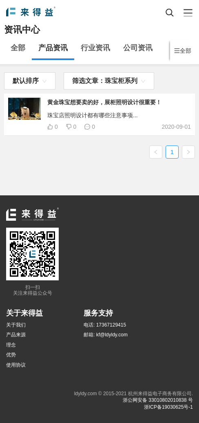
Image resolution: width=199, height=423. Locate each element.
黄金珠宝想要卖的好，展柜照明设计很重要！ (104, 102)
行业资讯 (95, 48)
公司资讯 (138, 48)
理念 (11, 345)
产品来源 (16, 335)
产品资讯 (53, 48)
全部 (18, 48)
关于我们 (16, 325)
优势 (11, 355)
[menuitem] (18, 50)
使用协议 (16, 365)
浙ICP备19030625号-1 (168, 407)
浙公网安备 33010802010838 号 (158, 400)
